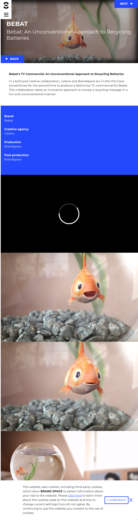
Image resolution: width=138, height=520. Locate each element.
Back (12, 59)
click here (75, 495)
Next (126, 4)
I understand (116, 500)
